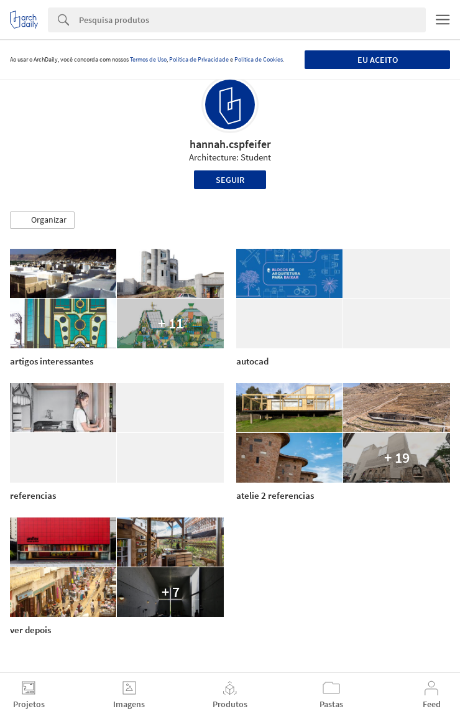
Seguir (230, 179)
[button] (42, 220)
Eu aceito (377, 59)
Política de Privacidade (199, 59)
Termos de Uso (148, 59)
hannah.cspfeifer (230, 144)
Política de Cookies (258, 59)
